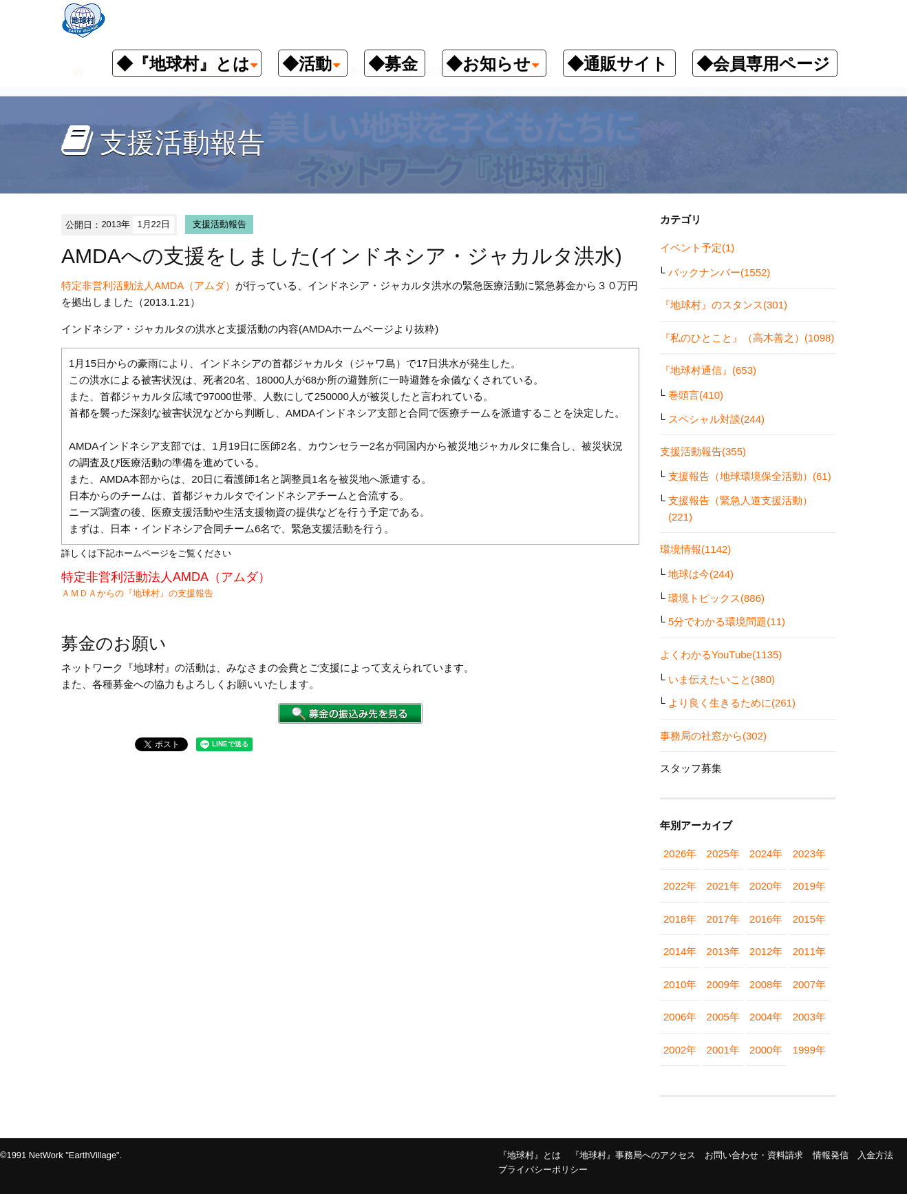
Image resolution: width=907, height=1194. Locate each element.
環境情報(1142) (695, 549)
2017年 (723, 919)
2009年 (723, 984)
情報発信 (831, 1155)
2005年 (723, 1017)
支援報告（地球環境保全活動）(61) (749, 476)
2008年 (765, 984)
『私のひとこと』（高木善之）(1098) (747, 338)
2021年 (723, 886)
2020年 (765, 886)
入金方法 (875, 1155)
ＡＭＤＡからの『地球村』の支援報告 (137, 593)
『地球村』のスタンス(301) (723, 305)
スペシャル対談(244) (716, 419)
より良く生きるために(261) (732, 703)
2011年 (809, 951)
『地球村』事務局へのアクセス (633, 1155)
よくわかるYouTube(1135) (721, 654)
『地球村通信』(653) (708, 370)
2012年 (765, 951)
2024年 (765, 853)
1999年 (809, 1050)
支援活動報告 (219, 224)
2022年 (679, 886)
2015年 (809, 919)
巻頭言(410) (695, 395)
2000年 (765, 1050)
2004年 (765, 1017)
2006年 (679, 1017)
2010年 (679, 984)
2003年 (809, 1017)
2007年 (809, 984)
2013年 (723, 951)
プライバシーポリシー (543, 1169)
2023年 (809, 853)
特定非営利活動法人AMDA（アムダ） (148, 285)
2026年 (679, 853)
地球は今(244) (701, 574)
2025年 (723, 853)
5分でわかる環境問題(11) (726, 621)
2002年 (679, 1050)
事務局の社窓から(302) (713, 736)
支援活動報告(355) (703, 451)
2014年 (679, 951)
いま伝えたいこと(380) (721, 679)
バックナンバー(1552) (719, 272)
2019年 (809, 886)
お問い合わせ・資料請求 (754, 1155)
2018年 (679, 919)
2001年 (723, 1050)
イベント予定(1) (697, 247)
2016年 (765, 919)
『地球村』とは (529, 1155)
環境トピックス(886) (716, 598)
